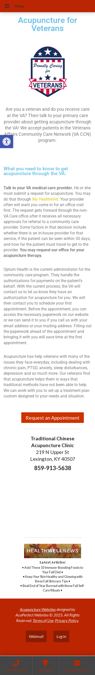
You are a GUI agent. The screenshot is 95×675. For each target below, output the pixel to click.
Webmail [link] (36, 636)
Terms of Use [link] (43, 620)
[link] (6, 141)
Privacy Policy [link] (66, 620)
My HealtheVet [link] (45, 199)
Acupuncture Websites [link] (38, 609)
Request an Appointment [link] (53, 418)
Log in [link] (61, 636)
